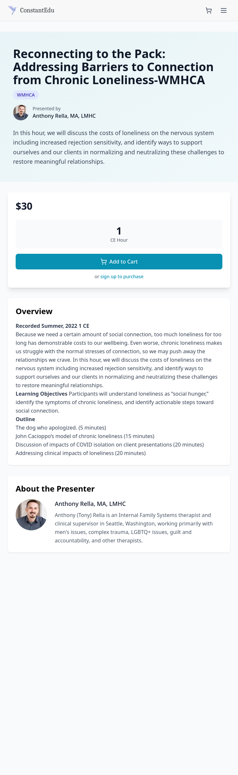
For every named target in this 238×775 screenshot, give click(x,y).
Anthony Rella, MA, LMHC (64, 115)
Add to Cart (119, 261)
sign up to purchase (121, 276)
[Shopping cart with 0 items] (209, 10)
